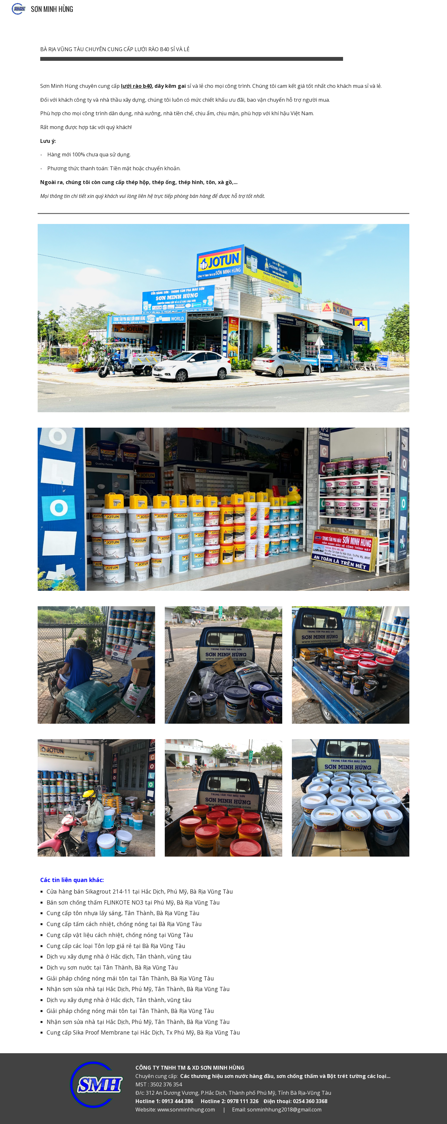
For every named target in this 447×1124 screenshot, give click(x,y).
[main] (192, 45)
